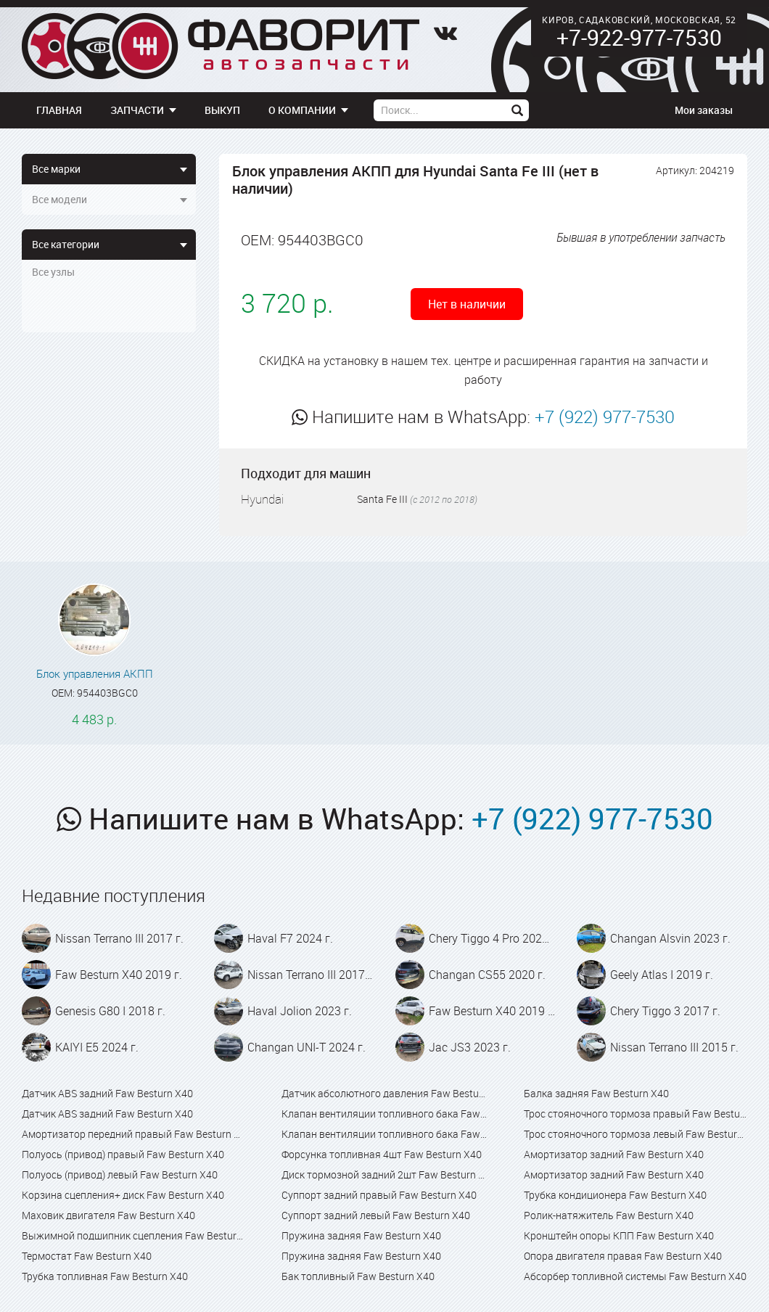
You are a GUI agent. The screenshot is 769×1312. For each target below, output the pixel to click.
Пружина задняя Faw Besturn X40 (361, 1235)
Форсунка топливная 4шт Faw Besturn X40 (381, 1154)
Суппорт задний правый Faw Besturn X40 (379, 1195)
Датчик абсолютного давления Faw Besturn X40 (384, 1093)
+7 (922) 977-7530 (605, 416)
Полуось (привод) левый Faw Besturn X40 (120, 1174)
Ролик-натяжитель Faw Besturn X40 (609, 1215)
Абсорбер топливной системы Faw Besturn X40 (635, 1276)
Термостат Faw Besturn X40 (87, 1256)
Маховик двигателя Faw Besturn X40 (108, 1215)
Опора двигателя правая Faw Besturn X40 (623, 1256)
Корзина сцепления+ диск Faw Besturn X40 (123, 1195)
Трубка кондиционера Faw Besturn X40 (615, 1195)
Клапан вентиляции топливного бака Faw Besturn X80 (384, 1134)
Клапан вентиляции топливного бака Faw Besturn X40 (384, 1113)
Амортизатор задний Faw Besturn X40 (614, 1154)
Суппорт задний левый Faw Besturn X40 (375, 1215)
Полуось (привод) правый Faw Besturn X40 (123, 1154)
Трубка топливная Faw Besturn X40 (105, 1276)
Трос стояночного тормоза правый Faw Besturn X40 (635, 1113)
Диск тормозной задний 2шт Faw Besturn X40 (384, 1174)
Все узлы (53, 272)
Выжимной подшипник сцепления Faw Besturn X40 (133, 1235)
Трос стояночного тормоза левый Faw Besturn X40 (635, 1134)
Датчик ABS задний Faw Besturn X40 (107, 1093)
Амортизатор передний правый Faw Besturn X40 (133, 1134)
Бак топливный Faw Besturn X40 (358, 1276)
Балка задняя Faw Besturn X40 (596, 1093)
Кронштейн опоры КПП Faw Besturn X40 (619, 1235)
